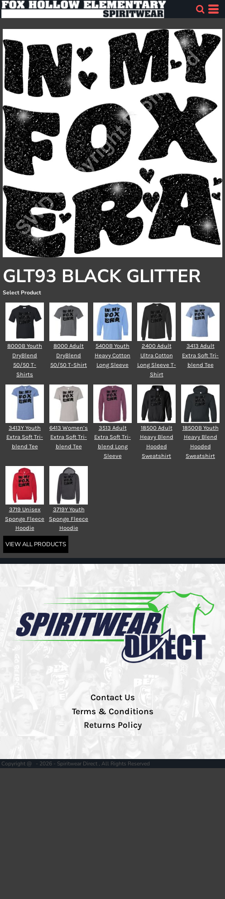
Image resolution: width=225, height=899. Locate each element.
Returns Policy (113, 725)
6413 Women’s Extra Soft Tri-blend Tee (68, 437)
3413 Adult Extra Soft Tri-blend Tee (200, 355)
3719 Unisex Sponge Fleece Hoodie (24, 519)
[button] (200, 9)
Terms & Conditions (112, 711)
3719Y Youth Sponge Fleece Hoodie (68, 519)
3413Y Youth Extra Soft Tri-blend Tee (24, 437)
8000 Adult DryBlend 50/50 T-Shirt (68, 355)
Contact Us (113, 697)
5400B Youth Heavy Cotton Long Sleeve (112, 355)
